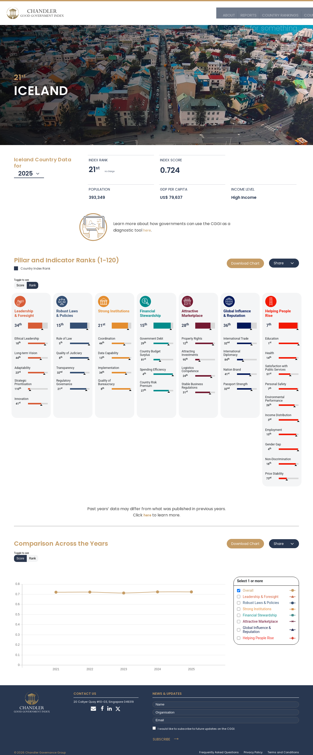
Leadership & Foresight (260, 597)
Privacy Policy (253, 747)
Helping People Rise (258, 638)
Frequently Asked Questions (219, 747)
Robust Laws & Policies (261, 603)
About (102, 13)
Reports (120, 13)
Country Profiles (185, 13)
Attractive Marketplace (260, 621)
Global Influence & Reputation (257, 630)
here (147, 230)
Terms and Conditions (283, 747)
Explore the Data (220, 13)
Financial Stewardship (260, 615)
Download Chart (245, 263)
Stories (287, 13)
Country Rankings (149, 13)
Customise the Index (258, 13)
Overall (248, 590)
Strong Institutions (257, 609)
